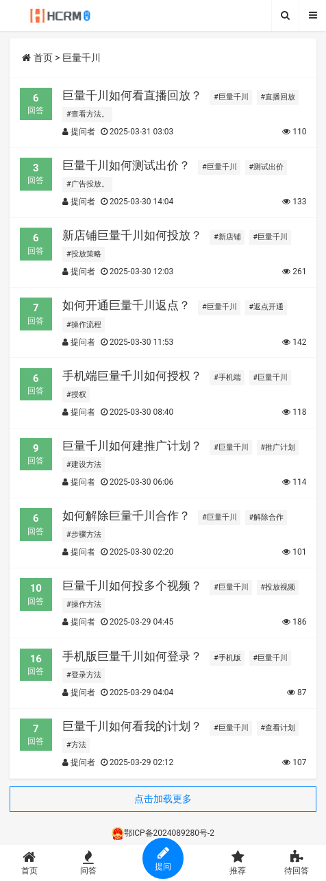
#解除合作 (266, 517)
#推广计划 (277, 447)
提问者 (78, 131)
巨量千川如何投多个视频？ (132, 585)
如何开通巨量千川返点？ (126, 305)
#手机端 (227, 377)
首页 (37, 57)
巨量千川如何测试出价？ (126, 165)
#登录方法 (83, 675)
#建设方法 (83, 464)
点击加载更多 (163, 798)
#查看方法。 (87, 114)
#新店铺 (227, 236)
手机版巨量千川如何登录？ (132, 656)
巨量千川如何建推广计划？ (132, 445)
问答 (88, 863)
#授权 (76, 394)
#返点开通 (266, 306)
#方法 (76, 744)
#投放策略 (83, 254)
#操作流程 (83, 324)
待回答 (296, 863)
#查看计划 (277, 727)
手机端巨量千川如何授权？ (132, 376)
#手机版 (227, 657)
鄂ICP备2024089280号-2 (163, 833)
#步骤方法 (83, 534)
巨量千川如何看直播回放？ (132, 95)
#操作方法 (83, 604)
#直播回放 (277, 97)
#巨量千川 (231, 97)
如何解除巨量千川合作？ (126, 515)
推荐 (238, 863)
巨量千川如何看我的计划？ (132, 726)
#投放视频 (277, 587)
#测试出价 (266, 166)
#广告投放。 (87, 184)
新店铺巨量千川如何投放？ (132, 235)
